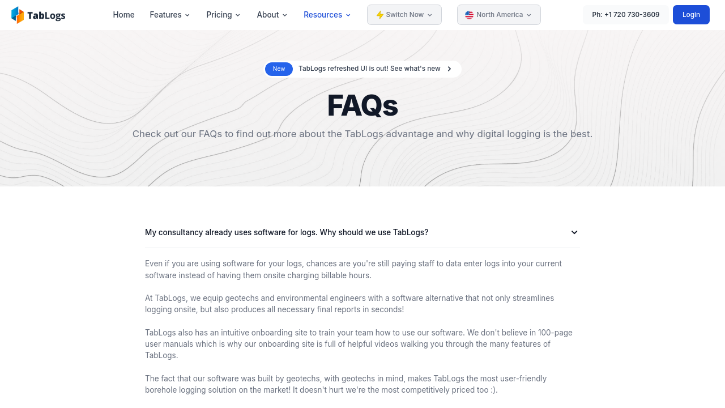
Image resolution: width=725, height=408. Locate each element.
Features (170, 14)
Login (691, 15)
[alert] (362, 69)
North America (498, 15)
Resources (328, 14)
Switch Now (405, 15)
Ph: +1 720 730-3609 (626, 15)
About (273, 14)
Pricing (224, 14)
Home (123, 14)
